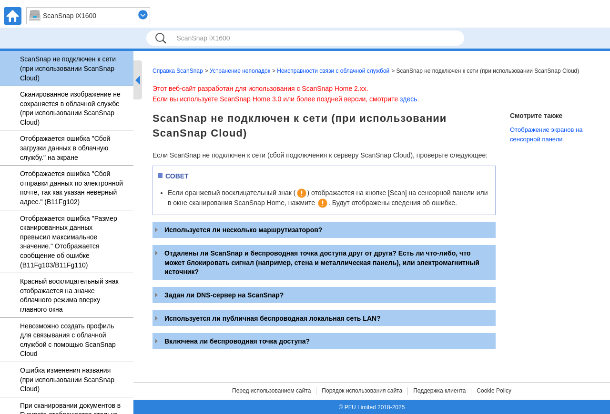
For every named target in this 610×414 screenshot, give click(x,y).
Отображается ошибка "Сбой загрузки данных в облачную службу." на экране (65, 148)
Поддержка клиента (439, 390)
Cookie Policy (494, 390)
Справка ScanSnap (177, 71)
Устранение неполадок (240, 71)
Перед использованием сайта (271, 390)
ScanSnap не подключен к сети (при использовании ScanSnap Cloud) (68, 68)
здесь (408, 99)
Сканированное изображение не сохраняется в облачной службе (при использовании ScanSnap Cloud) (70, 108)
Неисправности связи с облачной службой (333, 71)
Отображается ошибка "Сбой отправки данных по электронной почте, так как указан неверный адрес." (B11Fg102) (71, 188)
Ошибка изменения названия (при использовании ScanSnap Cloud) (67, 379)
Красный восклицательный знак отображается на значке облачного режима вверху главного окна (69, 295)
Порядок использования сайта (362, 390)
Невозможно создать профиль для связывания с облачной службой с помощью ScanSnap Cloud (68, 340)
